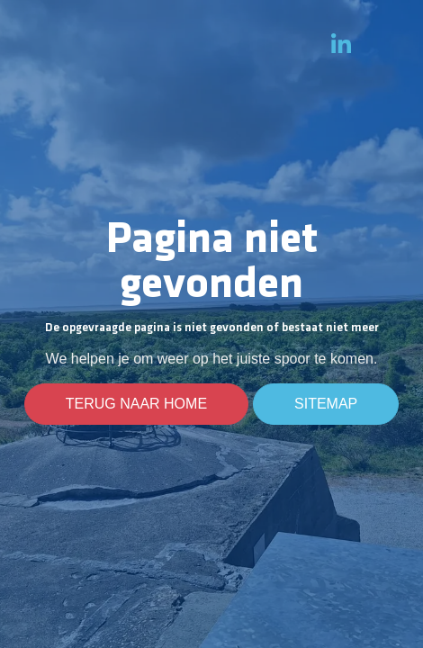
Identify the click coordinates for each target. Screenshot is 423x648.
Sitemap (326, 404)
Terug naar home (136, 404)
